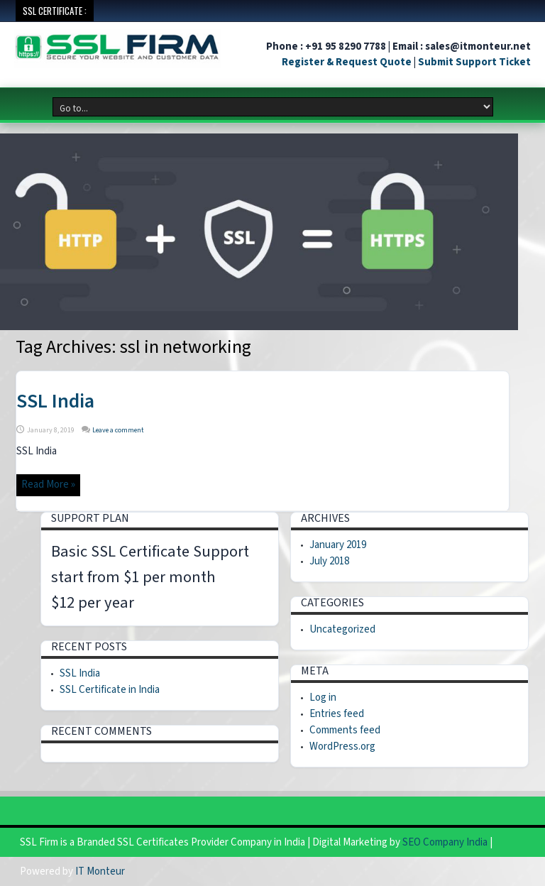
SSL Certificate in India (110, 689)
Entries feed (336, 713)
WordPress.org (342, 746)
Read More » (48, 484)
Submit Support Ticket (474, 62)
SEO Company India (445, 842)
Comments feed (344, 730)
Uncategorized (342, 629)
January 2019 (337, 544)
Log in (322, 697)
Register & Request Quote (347, 62)
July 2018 (329, 561)
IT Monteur (100, 871)
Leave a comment (118, 430)
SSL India (55, 401)
